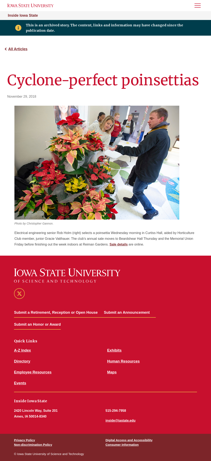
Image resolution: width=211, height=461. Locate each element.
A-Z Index (22, 350)
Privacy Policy (24, 440)
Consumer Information (122, 444)
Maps (112, 372)
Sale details (119, 244)
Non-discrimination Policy (33, 444)
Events (20, 383)
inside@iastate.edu (120, 420)
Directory (22, 361)
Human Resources (123, 361)
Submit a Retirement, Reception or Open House (56, 312)
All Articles (17, 49)
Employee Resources (33, 372)
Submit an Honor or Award (37, 324)
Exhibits (114, 350)
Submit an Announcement (127, 312)
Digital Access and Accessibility (129, 440)
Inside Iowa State (23, 15)
